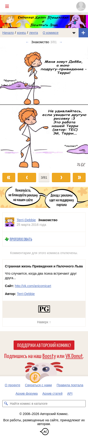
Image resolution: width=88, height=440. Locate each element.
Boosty (49, 355)
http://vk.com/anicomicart (33, 286)
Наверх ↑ (44, 322)
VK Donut (74, 355)
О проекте (12, 385)
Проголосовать (21, 239)
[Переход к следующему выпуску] (44, 107)
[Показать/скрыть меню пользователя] (81, 6)
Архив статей (52, 393)
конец (21, 33)
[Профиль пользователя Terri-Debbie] (9, 222)
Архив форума (26, 393)
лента (33, 33)
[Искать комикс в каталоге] (6, 403)
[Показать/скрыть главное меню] (7, 6)
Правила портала (70, 385)
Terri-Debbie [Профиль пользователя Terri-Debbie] (26, 220)
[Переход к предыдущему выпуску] (11, 107)
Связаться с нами (38, 385)
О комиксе (50, 33)
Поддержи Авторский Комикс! (44, 345)
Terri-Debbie (26, 294)
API (70, 393)
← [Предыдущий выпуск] (27, 42)
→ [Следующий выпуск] (60, 42)
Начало (8, 33)
